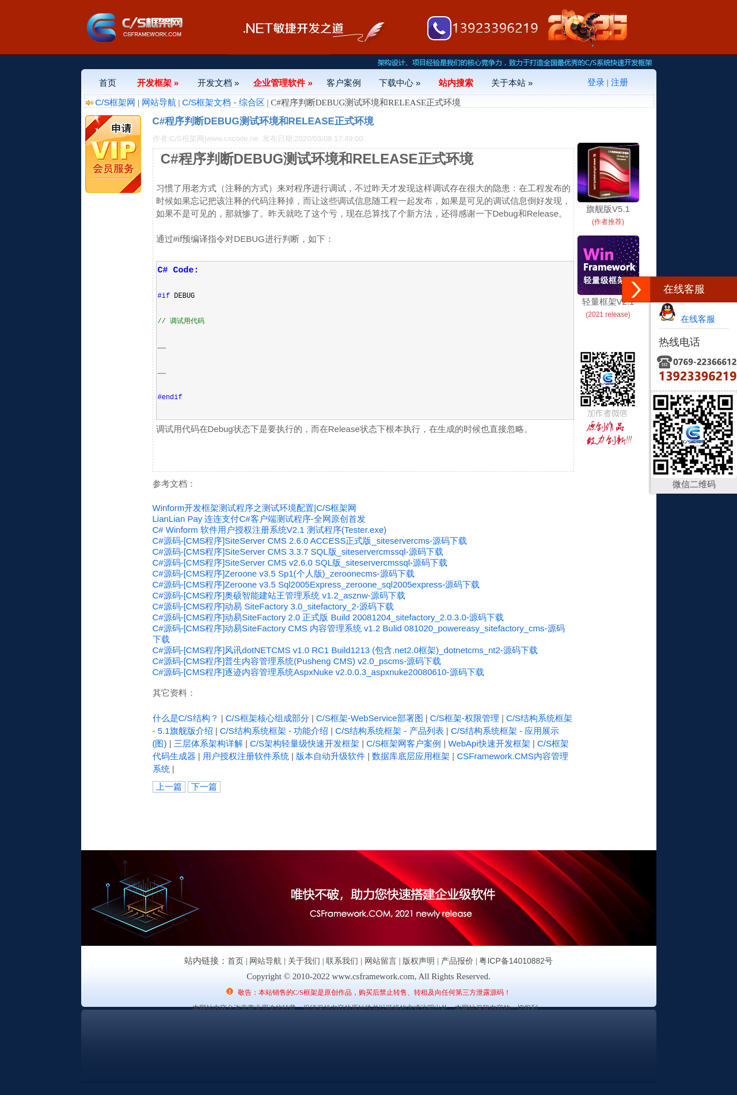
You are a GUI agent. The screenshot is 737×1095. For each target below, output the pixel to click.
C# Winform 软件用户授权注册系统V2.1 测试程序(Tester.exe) (270, 530)
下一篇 (204, 786)
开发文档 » (218, 83)
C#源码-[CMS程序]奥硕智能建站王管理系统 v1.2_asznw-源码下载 (279, 595)
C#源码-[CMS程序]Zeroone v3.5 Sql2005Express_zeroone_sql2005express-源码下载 (316, 584)
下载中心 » (400, 83)
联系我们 (342, 960)
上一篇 (169, 786)
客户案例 (343, 83)
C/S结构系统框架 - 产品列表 (389, 731)
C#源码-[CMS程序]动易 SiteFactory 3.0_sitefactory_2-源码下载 (273, 606)
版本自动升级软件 (330, 756)
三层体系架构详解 (208, 743)
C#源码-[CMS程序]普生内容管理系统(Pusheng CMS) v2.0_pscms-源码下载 (297, 661)
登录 (596, 82)
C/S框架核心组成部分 (267, 718)
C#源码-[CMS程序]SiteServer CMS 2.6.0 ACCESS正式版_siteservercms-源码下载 (310, 540)
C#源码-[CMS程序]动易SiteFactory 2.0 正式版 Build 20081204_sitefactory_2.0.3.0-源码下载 (328, 617)
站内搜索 (456, 83)
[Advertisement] (287, 818)
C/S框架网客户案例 (403, 743)
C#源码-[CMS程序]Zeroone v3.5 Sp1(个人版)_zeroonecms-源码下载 (284, 573)
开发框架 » (158, 83)
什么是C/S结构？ (186, 718)
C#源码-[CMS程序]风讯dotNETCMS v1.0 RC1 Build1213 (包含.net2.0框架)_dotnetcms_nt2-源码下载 (345, 650)
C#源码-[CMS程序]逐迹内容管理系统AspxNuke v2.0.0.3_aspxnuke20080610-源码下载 (318, 672)
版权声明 (418, 960)
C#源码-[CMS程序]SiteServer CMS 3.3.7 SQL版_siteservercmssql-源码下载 (298, 551)
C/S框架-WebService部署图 (369, 718)
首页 (107, 83)
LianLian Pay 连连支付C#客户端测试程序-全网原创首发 (259, 519)
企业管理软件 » (283, 83)
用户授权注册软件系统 (246, 756)
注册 (619, 82)
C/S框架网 (115, 102)
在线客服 (687, 319)
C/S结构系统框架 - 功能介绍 (274, 731)
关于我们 (304, 960)
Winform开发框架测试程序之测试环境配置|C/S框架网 (255, 508)
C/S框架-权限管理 (464, 718)
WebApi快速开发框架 (489, 743)
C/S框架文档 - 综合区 (223, 102)
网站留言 (380, 960)
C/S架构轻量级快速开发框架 (304, 743)
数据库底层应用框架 (411, 756)
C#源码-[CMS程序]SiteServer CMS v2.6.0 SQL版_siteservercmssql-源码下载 (300, 562)
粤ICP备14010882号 (516, 960)
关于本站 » (512, 83)
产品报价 (457, 960)
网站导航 (159, 102)
